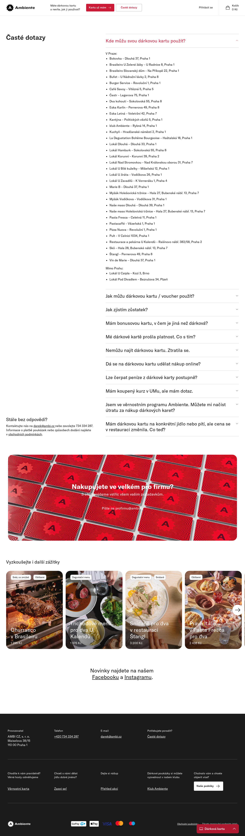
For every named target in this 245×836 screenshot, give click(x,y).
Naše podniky (208, 786)
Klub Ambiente (157, 789)
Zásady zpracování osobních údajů (219, 823)
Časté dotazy (129, 7)
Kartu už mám (100, 8)
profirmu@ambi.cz (129, 508)
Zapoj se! (60, 789)
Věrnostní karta (18, 789)
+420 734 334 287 (66, 736)
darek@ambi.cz (111, 736)
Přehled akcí (109, 789)
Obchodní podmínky (187, 823)
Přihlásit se (206, 7)
